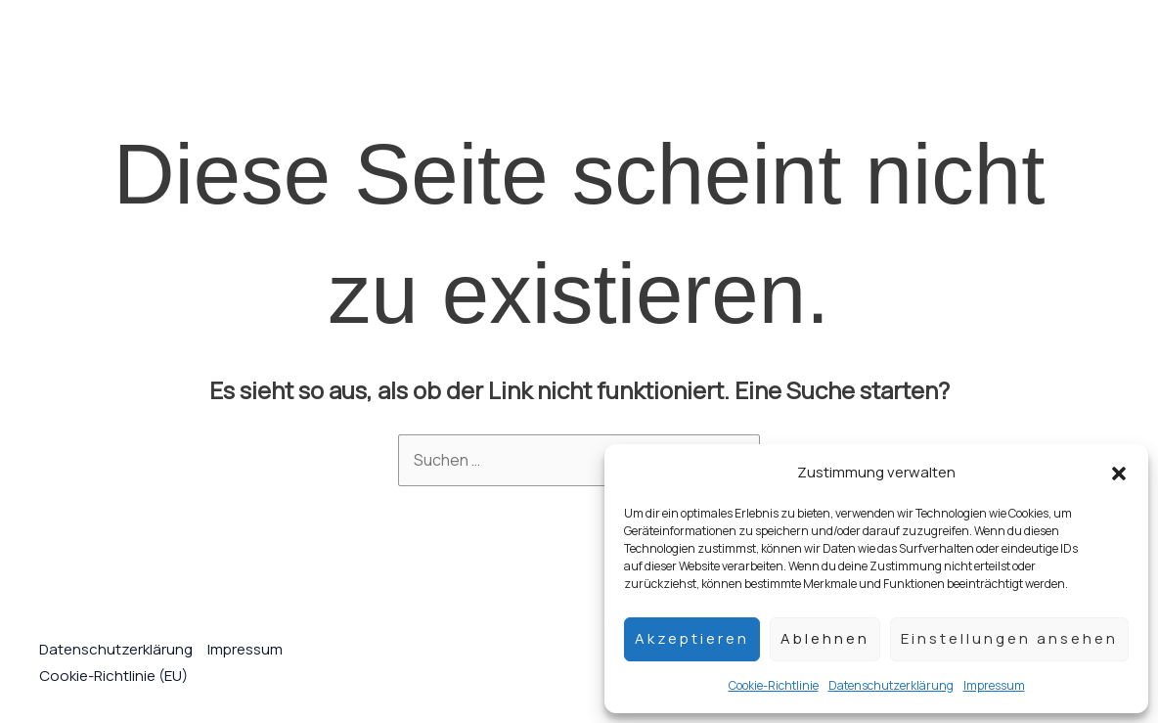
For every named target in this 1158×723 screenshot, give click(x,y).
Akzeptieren (692, 638)
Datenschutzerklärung (891, 685)
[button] (1119, 471)
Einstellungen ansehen (1009, 638)
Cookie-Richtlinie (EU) (113, 675)
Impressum (994, 685)
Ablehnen (824, 638)
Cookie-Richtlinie (774, 685)
